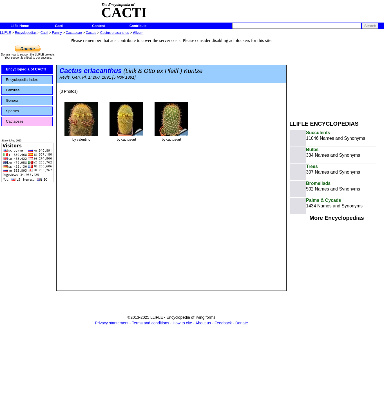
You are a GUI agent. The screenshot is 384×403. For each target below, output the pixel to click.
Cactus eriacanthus (114, 33)
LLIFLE (5, 33)
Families (12, 90)
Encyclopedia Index (22, 80)
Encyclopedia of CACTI (26, 69)
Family (57, 33)
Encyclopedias (25, 33)
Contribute (138, 26)
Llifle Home (20, 26)
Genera (12, 100)
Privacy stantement (111, 323)
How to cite (182, 323)
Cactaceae (74, 33)
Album (138, 33)
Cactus (91, 33)
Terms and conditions (150, 323)
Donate (241, 323)
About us (203, 323)
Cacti (59, 26)
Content (98, 26)
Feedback (223, 323)
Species (12, 111)
